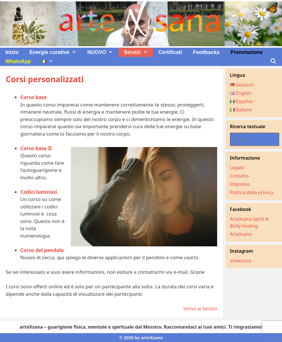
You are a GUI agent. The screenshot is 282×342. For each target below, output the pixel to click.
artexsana (240, 260)
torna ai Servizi (200, 308)
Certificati (170, 52)
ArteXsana (241, 234)
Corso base (33, 97)
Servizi (138, 52)
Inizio (12, 52)
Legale (237, 167)
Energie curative (55, 52)
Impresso (240, 184)
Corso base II (36, 148)
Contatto (239, 176)
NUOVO (102, 52)
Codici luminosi (38, 192)
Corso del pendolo (42, 250)
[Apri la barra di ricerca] (273, 61)
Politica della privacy (251, 192)
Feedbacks (206, 52)
